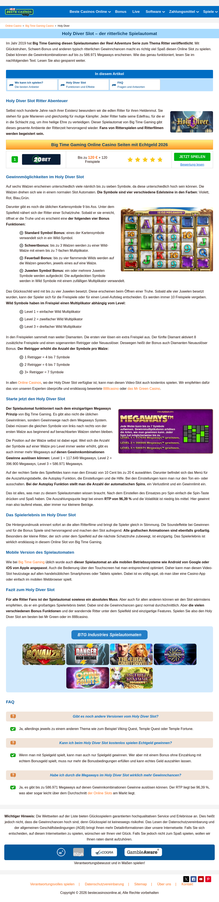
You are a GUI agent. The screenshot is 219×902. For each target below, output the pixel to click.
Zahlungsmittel (182, 12)
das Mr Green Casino (143, 388)
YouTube (201, 879)
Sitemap (140, 884)
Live (136, 12)
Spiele (208, 12)
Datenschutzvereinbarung (104, 884)
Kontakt (187, 884)
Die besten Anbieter (35, 84)
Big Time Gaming (31, 562)
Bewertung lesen (192, 164)
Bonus (120, 12)
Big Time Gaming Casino (39, 25)
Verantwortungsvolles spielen (52, 884)
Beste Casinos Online (88, 12)
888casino (111, 388)
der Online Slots (100, 793)
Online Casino (13, 25)
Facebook (193, 879)
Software (153, 12)
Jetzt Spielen (192, 157)
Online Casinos (29, 382)
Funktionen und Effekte (87, 84)
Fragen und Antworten (138, 84)
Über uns (164, 884)
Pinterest (208, 879)
